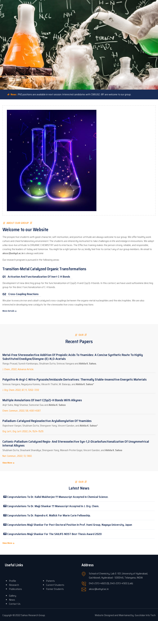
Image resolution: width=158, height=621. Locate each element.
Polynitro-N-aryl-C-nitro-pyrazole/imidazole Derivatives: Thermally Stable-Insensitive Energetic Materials (74, 379)
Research (14, 585)
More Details (8, 311)
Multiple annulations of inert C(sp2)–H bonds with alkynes (42, 400)
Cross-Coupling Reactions (23, 294)
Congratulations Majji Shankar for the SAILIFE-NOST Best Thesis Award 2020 (52, 534)
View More (7, 463)
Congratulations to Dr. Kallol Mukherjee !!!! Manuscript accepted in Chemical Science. (55, 497)
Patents (50, 581)
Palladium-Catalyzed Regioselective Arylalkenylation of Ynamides (46, 420)
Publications (15, 589)
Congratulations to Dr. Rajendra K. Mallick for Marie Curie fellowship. (47, 515)
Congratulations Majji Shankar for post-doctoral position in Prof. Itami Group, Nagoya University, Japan (67, 524)
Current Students (55, 585)
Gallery (12, 596)
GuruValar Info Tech (145, 615)
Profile (12, 581)
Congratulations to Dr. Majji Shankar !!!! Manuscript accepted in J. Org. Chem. (51, 506)
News (12, 600)
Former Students (55, 589)
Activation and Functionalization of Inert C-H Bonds (39, 276)
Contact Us (14, 604)
